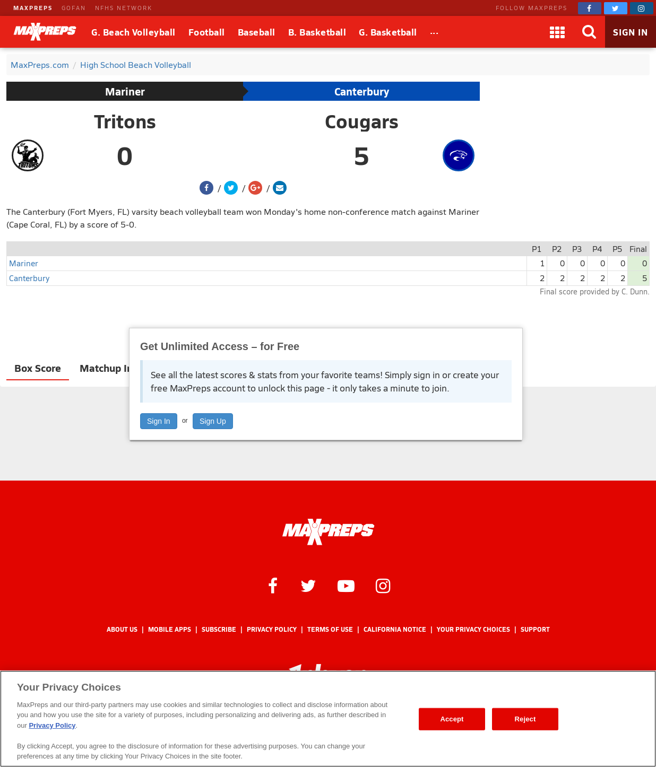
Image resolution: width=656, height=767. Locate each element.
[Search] (589, 32)
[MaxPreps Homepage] (328, 532)
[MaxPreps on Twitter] (615, 8)
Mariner (125, 91)
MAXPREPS (33, 8)
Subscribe (219, 629)
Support (535, 629)
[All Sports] (434, 32)
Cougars (362, 121)
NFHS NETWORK (123, 8)
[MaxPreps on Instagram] (641, 8)
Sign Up (213, 421)
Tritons (125, 121)
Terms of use (330, 629)
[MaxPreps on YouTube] (346, 585)
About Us (122, 629)
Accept (451, 719)
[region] (328, 718)
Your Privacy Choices (473, 629)
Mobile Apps (169, 629)
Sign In (158, 421)
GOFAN (74, 8)
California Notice (395, 629)
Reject (525, 719)
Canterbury (361, 91)
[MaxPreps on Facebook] (589, 8)
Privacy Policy (272, 629)
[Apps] (557, 32)
